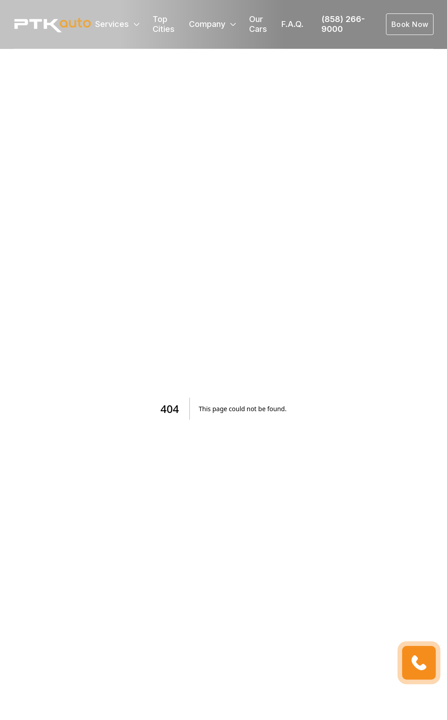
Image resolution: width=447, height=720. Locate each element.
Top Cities (164, 24)
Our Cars (258, 24)
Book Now (410, 24)
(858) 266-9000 (343, 24)
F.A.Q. (292, 24)
